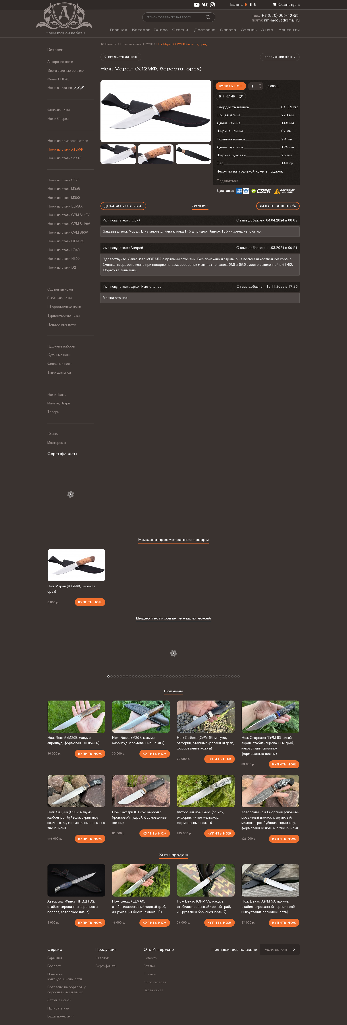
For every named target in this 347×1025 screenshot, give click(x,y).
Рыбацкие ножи (59, 298)
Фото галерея (155, 982)
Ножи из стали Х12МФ (65, 149)
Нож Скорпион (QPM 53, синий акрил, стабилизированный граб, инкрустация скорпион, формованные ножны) (267, 745)
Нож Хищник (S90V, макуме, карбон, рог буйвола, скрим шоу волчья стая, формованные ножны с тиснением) (76, 820)
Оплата (228, 29)
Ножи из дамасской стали (67, 140)
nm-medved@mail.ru (282, 20)
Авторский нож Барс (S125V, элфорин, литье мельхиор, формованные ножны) (200, 817)
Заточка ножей (59, 1000)
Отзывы (249, 29)
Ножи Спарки (58, 118)
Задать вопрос (278, 206)
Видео (161, 29)
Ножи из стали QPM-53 (65, 241)
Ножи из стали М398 (63, 188)
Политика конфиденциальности (64, 976)
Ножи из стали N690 (63, 258)
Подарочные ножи (61, 324)
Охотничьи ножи (60, 289)
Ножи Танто (57, 394)
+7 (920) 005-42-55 (280, 15)
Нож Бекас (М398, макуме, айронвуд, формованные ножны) (138, 740)
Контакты (289, 29)
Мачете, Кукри (58, 403)
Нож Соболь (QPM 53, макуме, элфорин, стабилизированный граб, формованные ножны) (205, 743)
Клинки (52, 434)
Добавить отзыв (123, 206)
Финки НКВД (58, 79)
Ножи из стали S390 (63, 180)
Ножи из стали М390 (63, 197)
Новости (151, 958)
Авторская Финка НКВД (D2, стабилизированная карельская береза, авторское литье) (72, 906)
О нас (267, 29)
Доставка (205, 29)
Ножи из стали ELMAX (65, 206)
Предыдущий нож (120, 56)
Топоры (53, 412)
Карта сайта (153, 990)
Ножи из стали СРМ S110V (68, 215)
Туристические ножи (63, 315)
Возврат (54, 966)
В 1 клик (231, 96)
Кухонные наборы (61, 346)
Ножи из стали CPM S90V (67, 232)
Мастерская (56, 442)
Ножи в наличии (65, 87)
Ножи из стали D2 (61, 267)
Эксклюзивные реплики (65, 70)
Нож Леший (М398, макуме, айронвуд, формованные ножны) (73, 740)
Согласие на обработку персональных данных (66, 989)
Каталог (141, 29)
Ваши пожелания (61, 1016)
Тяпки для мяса (59, 372)
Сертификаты (106, 966)
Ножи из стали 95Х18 (64, 158)
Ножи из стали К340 (63, 250)
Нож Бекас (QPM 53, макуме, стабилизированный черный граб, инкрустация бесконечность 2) (204, 906)
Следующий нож (280, 56)
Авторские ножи (60, 61)
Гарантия (54, 958)
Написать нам (58, 1008)
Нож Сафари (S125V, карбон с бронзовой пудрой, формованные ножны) (139, 817)
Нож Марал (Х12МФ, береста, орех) (71, 589)
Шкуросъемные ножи (64, 307)
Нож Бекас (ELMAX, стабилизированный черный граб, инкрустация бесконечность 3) (139, 906)
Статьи (180, 29)
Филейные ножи (59, 363)
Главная (118, 29)
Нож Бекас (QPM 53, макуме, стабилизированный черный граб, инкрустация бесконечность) (268, 906)
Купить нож (231, 86)
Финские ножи (58, 110)
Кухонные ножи (59, 355)
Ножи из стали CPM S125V (68, 223)
